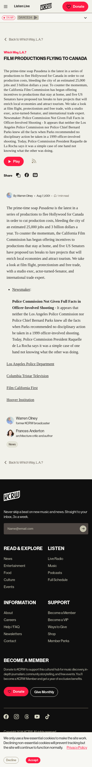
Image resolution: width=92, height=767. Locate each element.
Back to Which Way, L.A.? (23, 39)
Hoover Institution (20, 400)
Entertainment (14, 566)
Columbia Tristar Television (28, 376)
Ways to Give (57, 627)
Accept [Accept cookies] (33, 760)
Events (9, 587)
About (8, 613)
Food (7, 573)
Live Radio (55, 559)
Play (14, 161)
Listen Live (22, 6)
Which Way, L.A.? (15, 52)
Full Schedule (58, 580)
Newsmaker (21, 289)
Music (52, 566)
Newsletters (13, 634)
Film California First (22, 388)
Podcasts (55, 573)
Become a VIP (58, 620)
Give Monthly (44, 692)
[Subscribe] (83, 528)
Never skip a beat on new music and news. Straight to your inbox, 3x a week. (45, 514)
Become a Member (62, 613)
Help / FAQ (12, 627)
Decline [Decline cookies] (11, 760)
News (12, 444)
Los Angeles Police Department (30, 364)
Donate (75, 6)
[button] (28, 17)
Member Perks (58, 641)
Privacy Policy (77, 747)
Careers (10, 620)
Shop (52, 634)
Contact (10, 641)
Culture (9, 580)
